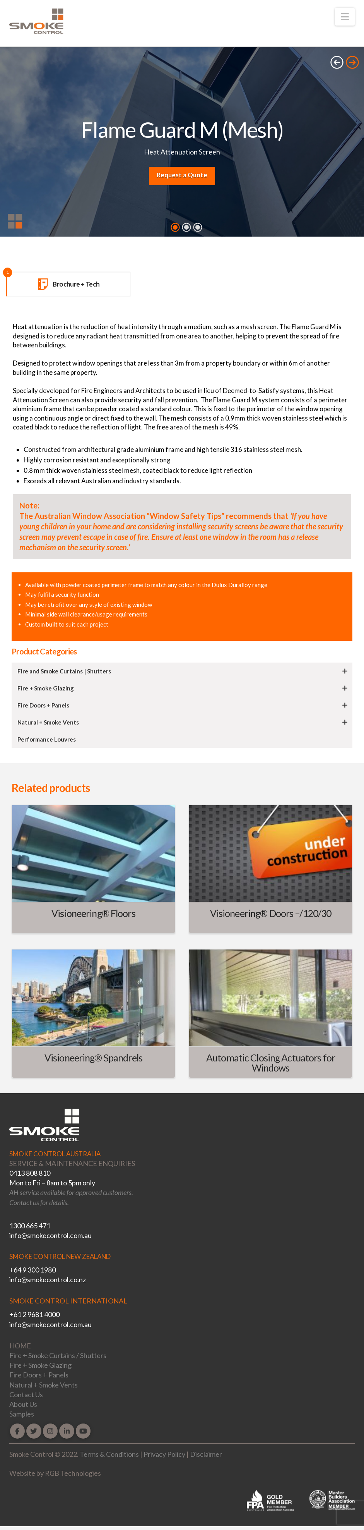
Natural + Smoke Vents (43, 1385)
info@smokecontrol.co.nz (47, 1279)
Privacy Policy (164, 1454)
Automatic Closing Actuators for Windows (270, 1062)
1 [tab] (175, 227)
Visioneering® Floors (93, 913)
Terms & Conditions (109, 1454)
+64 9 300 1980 (32, 1270)
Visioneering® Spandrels (93, 1057)
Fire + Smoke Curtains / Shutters (57, 1355)
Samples (21, 1414)
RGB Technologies (73, 1473)
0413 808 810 (29, 1173)
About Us (23, 1404)
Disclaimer (206, 1454)
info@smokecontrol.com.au (50, 1235)
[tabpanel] (182, 143)
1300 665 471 (29, 1225)
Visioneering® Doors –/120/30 (271, 913)
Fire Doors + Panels (38, 1374)
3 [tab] (197, 227)
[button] (345, 17)
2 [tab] (186, 227)
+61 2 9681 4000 (34, 1314)
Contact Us (26, 1394)
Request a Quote (182, 175)
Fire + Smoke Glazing (40, 1365)
